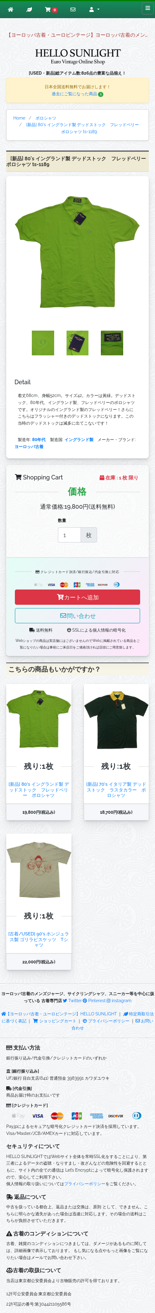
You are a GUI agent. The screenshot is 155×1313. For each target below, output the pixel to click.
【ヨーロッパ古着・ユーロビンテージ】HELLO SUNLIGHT (59, 1013)
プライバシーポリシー (106, 1020)
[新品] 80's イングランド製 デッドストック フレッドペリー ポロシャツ (39, 789)
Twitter (72, 1000)
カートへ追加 (78, 597)
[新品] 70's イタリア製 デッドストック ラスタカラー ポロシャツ (116, 789)
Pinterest (94, 1000)
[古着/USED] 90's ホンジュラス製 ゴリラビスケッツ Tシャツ (38, 939)
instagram (119, 1000)
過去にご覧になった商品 (78, 93)
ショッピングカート (55, 1020)
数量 (62, 520)
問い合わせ (78, 615)
